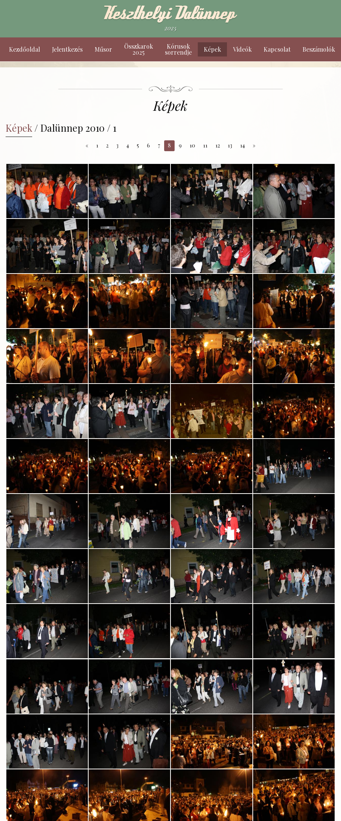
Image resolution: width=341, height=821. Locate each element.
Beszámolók (318, 49)
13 (230, 145)
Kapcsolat (277, 49)
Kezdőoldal (24, 49)
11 (205, 145)
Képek (212, 49)
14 (242, 145)
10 (192, 145)
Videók (242, 49)
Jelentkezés (67, 49)
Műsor (103, 49)
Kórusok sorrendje (178, 49)
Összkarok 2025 (138, 49)
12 (217, 145)
